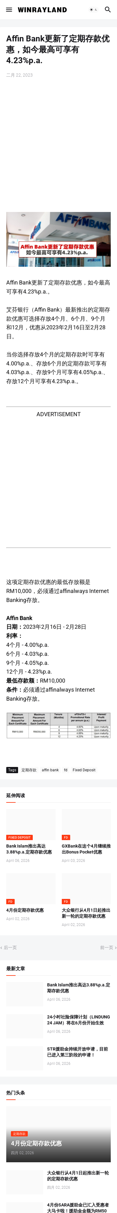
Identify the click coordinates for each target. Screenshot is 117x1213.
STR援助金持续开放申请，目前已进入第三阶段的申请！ (77, 1051)
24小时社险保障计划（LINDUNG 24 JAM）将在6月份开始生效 (78, 1019)
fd (65, 770)
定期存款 (29, 770)
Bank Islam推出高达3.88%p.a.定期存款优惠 (29, 849)
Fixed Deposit (84, 770)
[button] (8, 9)
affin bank (50, 770)
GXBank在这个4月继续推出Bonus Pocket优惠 (86, 849)
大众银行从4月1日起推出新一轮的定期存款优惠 (86, 913)
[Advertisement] (58, 145)
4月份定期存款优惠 (25, 910)
